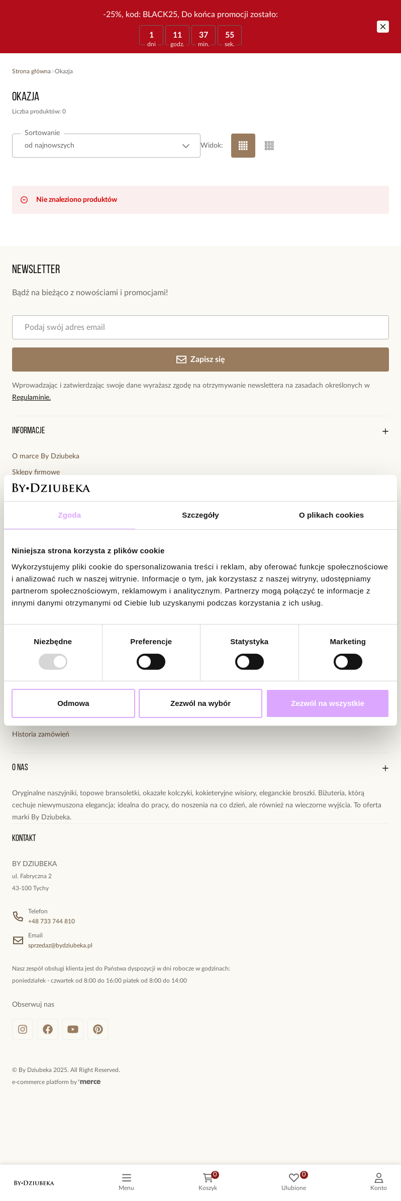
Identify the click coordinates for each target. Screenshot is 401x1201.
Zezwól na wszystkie (327, 703)
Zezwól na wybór (200, 703)
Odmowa (73, 703)
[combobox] (106, 146)
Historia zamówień (40, 734)
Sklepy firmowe (36, 472)
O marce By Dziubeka (45, 456)
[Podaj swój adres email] (200, 327)
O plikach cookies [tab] (331, 515)
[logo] (34, 1183)
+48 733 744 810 (51, 921)
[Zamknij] (383, 27)
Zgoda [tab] (69, 515)
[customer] (378, 1183)
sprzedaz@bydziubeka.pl (60, 945)
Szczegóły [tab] (200, 515)
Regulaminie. (31, 397)
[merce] (89, 1082)
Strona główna (31, 71)
